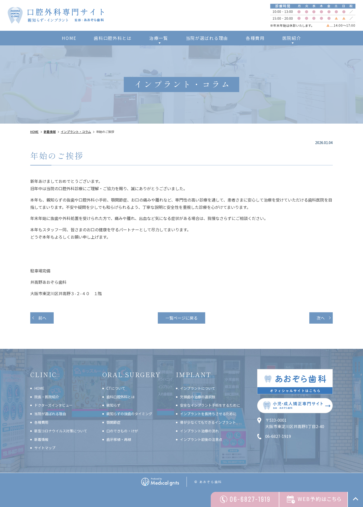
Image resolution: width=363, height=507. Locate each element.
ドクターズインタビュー (53, 405)
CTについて (115, 388)
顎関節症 (113, 422)
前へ (42, 318)
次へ (321, 318)
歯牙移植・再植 (118, 439)
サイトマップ (44, 447)
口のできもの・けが (122, 430)
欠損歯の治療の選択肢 (197, 396)
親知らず (113, 405)
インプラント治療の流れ (199, 430)
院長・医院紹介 (46, 396)
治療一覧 (158, 38)
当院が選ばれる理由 (207, 38)
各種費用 (255, 38)
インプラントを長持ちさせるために (208, 413)
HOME (69, 38)
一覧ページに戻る (181, 318)
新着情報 (41, 439)
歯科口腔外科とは (113, 38)
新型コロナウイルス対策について (60, 430)
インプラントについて (197, 388)
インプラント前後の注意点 (201, 439)
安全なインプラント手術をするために (210, 405)
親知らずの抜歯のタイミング (129, 413)
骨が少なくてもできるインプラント (208, 422)
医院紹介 (291, 38)
